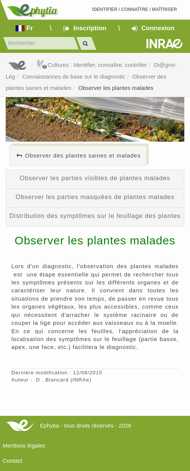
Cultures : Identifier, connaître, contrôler (91, 65)
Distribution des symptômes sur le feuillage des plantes (95, 215)
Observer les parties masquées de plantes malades (95, 196)
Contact (12, 460)
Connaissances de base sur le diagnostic (73, 76)
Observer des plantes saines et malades (83, 155)
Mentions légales (24, 445)
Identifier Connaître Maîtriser (134, 9)
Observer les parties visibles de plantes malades (95, 178)
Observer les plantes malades (115, 88)
